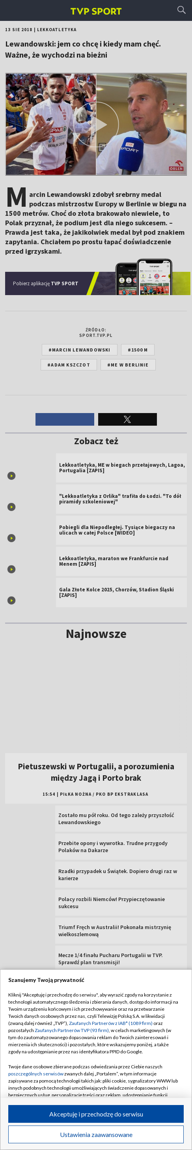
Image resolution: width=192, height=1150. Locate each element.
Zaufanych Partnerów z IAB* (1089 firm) (111, 1023)
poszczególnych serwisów (35, 1074)
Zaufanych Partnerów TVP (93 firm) (72, 1030)
